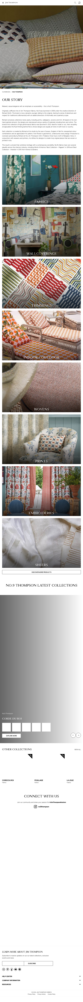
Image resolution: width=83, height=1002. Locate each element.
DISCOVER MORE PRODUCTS (41, 572)
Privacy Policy (31, 994)
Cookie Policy (51, 994)
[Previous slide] (73, 735)
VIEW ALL (77, 749)
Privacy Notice (42, 994)
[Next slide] (78, 735)
